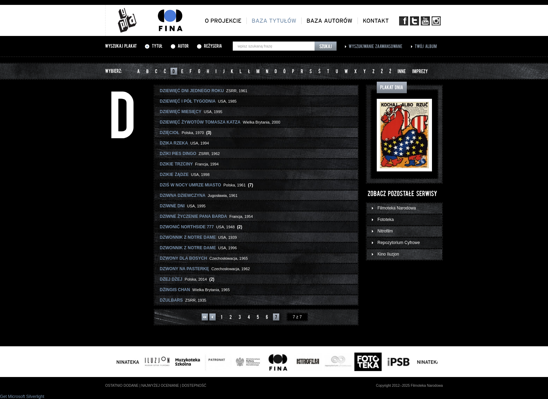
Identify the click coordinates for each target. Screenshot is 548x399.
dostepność (194, 385)
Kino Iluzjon (388, 254)
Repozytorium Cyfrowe (398, 242)
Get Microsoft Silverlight (22, 396)
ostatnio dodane (121, 385)
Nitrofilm (385, 231)
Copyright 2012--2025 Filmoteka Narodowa (409, 385)
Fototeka (385, 219)
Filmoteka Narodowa (396, 208)
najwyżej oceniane (160, 385)
